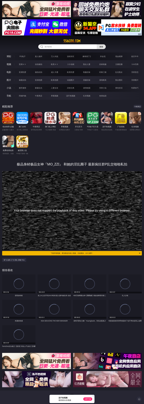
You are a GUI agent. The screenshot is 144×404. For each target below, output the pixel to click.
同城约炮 (22, 96)
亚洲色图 (38, 80)
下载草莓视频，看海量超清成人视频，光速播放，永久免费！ (96, 253)
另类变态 (134, 72)
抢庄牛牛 (134, 56)
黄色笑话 (119, 88)
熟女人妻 (86, 64)
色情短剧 (102, 96)
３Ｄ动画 (70, 64)
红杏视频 (86, 96)
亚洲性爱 (22, 72)
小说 (9, 87)
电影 (9, 72)
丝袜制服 (102, 64)
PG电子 (22, 56)
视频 (9, 64)
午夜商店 (38, 96)
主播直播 (119, 64)
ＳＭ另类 (134, 64)
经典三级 (102, 72)
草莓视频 (54, 96)
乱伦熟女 (119, 72)
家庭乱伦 (38, 88)
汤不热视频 (70, 96)
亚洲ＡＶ (22, 64)
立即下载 (88, 399)
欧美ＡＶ (54, 64)
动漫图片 (70, 80)
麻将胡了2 (87, 56)
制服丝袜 (86, 72)
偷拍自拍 (38, 72)
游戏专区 (70, 56)
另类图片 (134, 80)
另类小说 (102, 88)
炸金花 (103, 56)
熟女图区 (119, 80)
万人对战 (54, 56)
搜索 (101, 46)
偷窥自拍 (22, 80)
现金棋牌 (119, 56)
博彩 (9, 56)
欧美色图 (54, 80)
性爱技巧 (134, 88)
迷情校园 (86, 88)
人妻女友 (54, 88)
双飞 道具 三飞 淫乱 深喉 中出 (14, 260)
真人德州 (38, 56)
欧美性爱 (70, 72)
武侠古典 (70, 88)
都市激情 (22, 88)
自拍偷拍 (38, 64)
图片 (9, 79)
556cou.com (71, 41)
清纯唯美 (102, 80)
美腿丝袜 (86, 80)
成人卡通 (54, 72)
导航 (9, 95)
